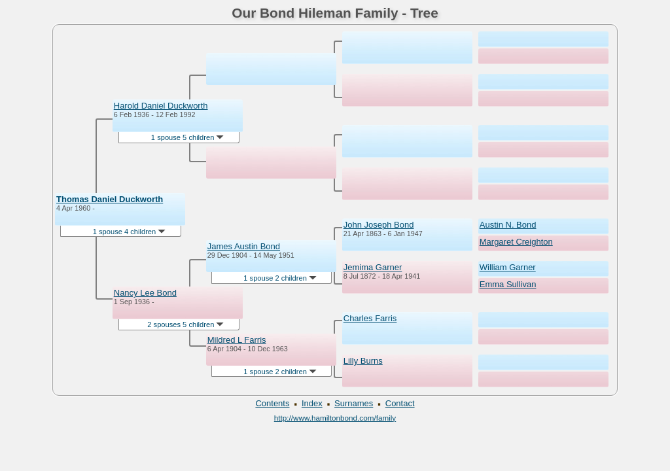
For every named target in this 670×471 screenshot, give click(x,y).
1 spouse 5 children (187, 137)
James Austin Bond (243, 246)
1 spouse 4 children (129, 232)
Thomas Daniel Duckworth (109, 199)
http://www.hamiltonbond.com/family (335, 417)
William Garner (508, 267)
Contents (272, 403)
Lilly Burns (363, 361)
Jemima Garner (373, 267)
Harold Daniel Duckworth (161, 106)
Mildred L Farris (236, 340)
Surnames (353, 403)
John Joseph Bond (379, 225)
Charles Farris (370, 318)
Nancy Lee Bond (145, 293)
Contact (400, 403)
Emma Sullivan (508, 284)
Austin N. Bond (508, 225)
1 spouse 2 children (280, 278)
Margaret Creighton (516, 242)
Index (312, 403)
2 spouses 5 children (185, 324)
